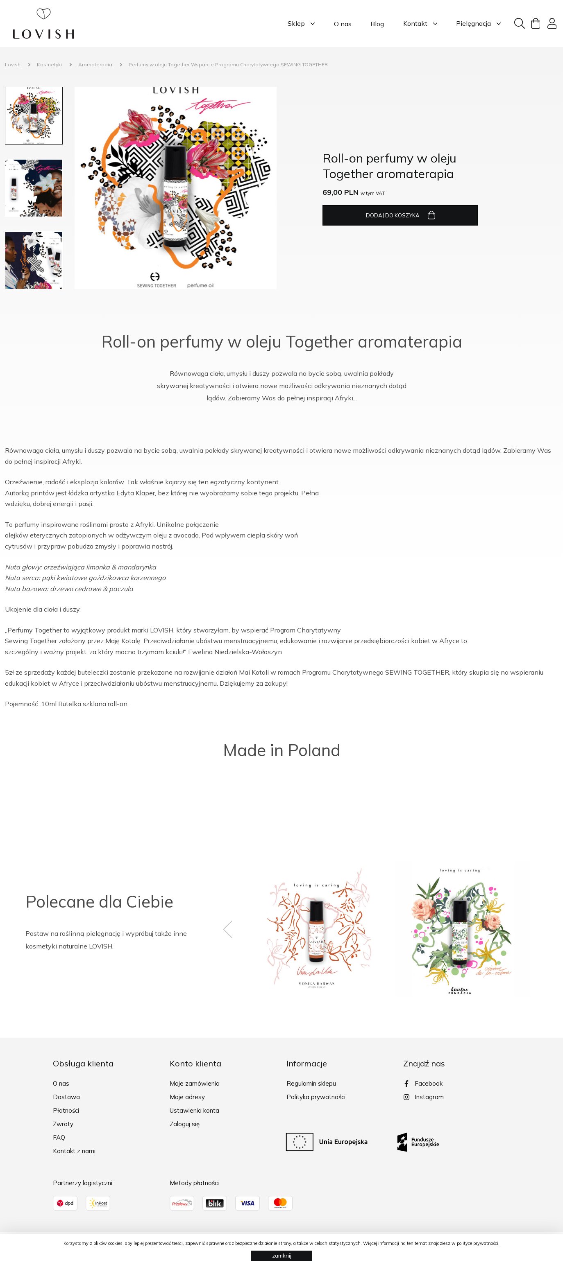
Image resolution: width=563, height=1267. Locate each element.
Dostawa (66, 1097)
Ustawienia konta (194, 1110)
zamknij (281, 1255)
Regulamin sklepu (311, 1083)
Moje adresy (187, 1097)
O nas (343, 24)
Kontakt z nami (74, 1151)
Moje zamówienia (195, 1083)
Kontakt (420, 23)
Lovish (12, 64)
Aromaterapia (95, 64)
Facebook (423, 1083)
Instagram (423, 1097)
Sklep (301, 23)
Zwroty (63, 1124)
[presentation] (234, 929)
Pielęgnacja (478, 23)
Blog (377, 24)
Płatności (66, 1110)
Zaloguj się (185, 1124)
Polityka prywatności (315, 1097)
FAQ (59, 1137)
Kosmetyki (49, 64)
